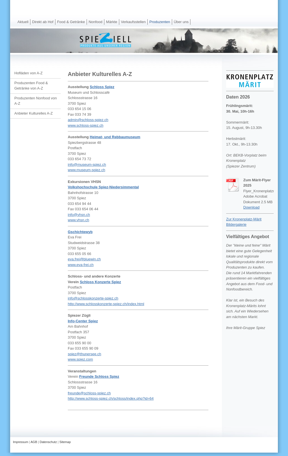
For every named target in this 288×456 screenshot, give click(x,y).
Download (251, 207)
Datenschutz (48, 442)
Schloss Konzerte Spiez (100, 282)
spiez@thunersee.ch (84, 354)
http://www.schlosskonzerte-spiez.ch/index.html (106, 304)
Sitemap (65, 442)
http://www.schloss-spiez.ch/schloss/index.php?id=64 (111, 398)
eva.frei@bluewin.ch (84, 259)
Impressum (20, 442)
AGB (34, 442)
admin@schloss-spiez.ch (88, 120)
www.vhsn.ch (78, 220)
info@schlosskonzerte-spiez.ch (93, 298)
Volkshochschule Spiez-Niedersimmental (103, 187)
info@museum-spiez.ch (87, 164)
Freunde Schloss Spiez (99, 376)
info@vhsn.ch (79, 215)
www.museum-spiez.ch (86, 170)
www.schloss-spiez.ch (85, 125)
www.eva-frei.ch (81, 265)
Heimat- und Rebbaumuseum (115, 137)
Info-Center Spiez (83, 321)
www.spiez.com (80, 359)
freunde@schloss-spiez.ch (89, 393)
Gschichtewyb (80, 232)
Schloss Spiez (102, 87)
